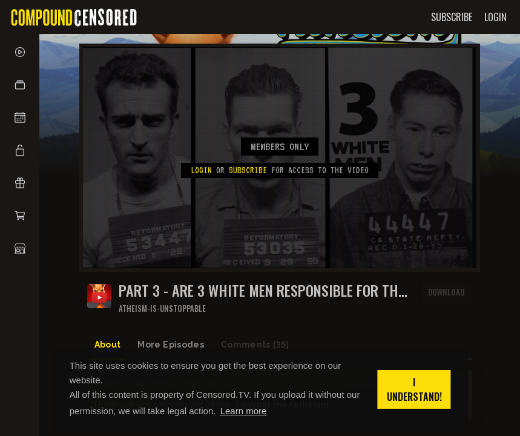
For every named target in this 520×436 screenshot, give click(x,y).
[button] (19, 84)
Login (201, 170)
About (107, 344)
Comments (255, 345)
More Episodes (170, 344)
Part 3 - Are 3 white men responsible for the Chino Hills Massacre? (261, 290)
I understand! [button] (414, 389)
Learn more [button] (243, 411)
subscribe (248, 170)
